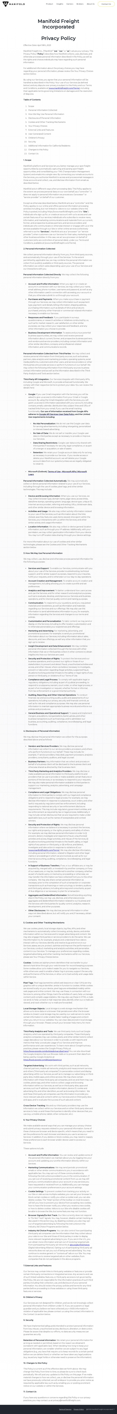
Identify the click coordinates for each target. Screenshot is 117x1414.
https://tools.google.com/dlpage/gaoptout (42, 1060)
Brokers (80, 4)
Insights (59, 4)
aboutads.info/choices (79, 1245)
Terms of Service (65, 1409)
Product (49, 4)
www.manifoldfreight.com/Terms (64, 88)
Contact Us (106, 4)
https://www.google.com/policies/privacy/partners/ (45, 1051)
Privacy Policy (79, 1409)
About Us (91, 4)
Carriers (69, 4)
